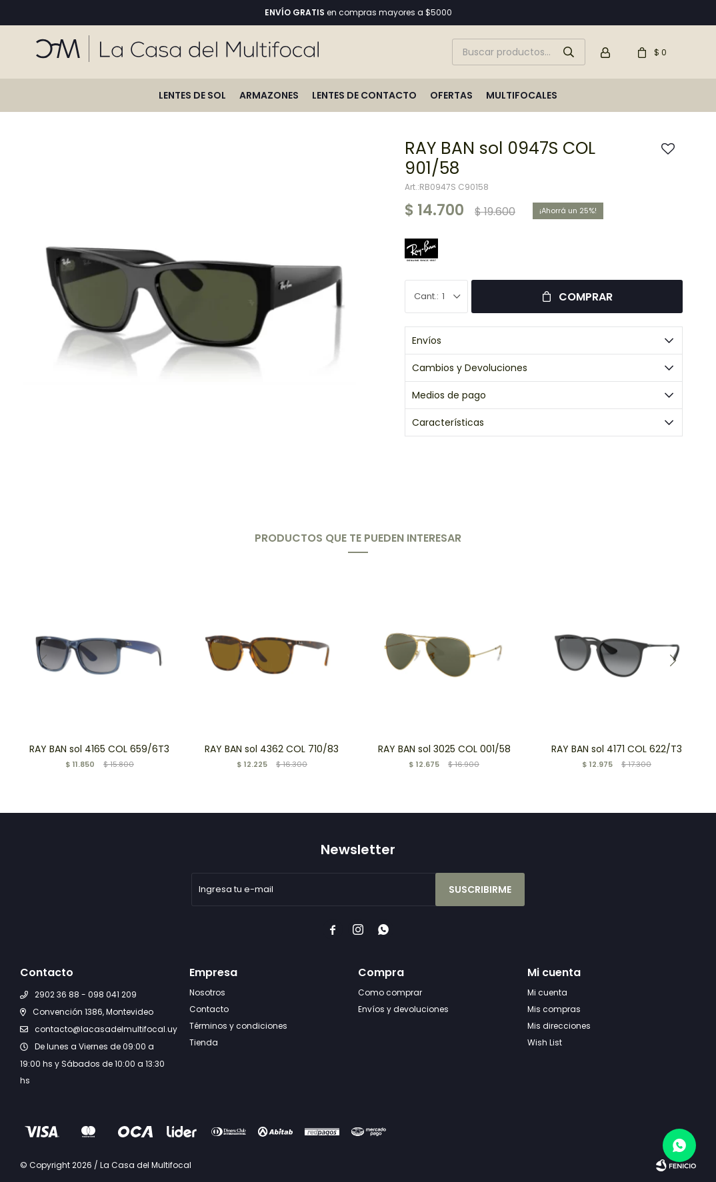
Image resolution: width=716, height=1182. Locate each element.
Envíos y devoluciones (403, 1009)
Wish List (544, 1042)
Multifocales (521, 95)
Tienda (203, 1042)
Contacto (209, 1009)
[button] (672, 660)
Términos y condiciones (238, 1025)
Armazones (269, 95)
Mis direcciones (559, 1025)
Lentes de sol (192, 95)
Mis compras (554, 1009)
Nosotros (207, 992)
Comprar (586, 296)
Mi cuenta (547, 992)
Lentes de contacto (364, 95)
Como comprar (390, 992)
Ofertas (451, 95)
